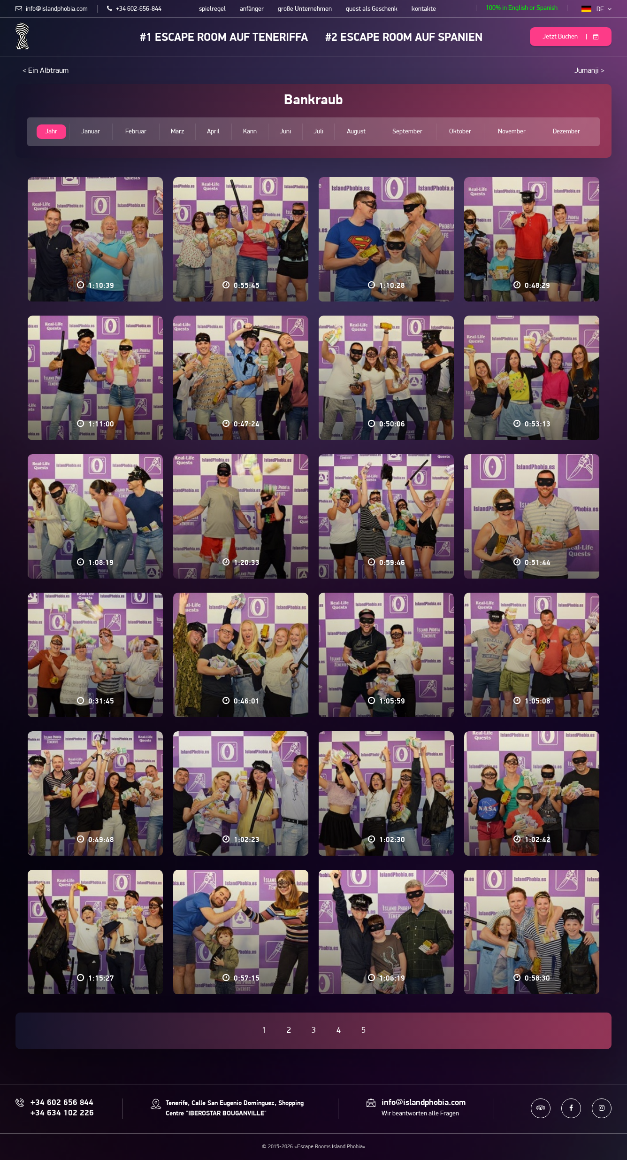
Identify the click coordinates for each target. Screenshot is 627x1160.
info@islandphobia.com (51, 9)
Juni (285, 131)
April (213, 131)
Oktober (460, 131)
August (356, 131)
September (407, 131)
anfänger (252, 9)
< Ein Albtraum (46, 71)
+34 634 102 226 (62, 1113)
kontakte (424, 9)
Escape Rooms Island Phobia (22, 36)
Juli (318, 131)
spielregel (212, 9)
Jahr (51, 131)
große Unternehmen (305, 9)
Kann (250, 131)
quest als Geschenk (372, 9)
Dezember (566, 131)
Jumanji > (589, 71)
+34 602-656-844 (134, 9)
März (177, 131)
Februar (135, 131)
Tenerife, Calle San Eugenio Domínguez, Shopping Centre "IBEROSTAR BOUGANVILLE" (235, 1108)
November (512, 131)
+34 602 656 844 (62, 1103)
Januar (90, 131)
